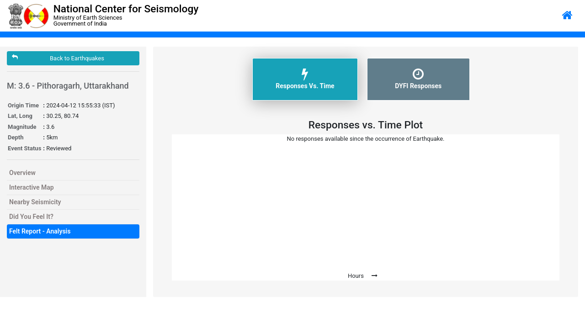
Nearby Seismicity (35, 202)
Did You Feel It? (31, 216)
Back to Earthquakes (58, 58)
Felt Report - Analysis (39, 231)
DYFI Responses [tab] (418, 79)
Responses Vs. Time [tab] (305, 79)
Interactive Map (31, 187)
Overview (22, 172)
